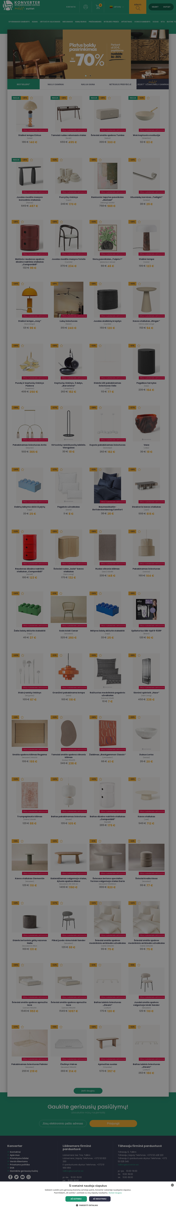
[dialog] (88, 605)
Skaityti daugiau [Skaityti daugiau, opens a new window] (115, 1193)
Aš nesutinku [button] (100, 1199)
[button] (88, 1205)
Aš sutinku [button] (76, 1199)
